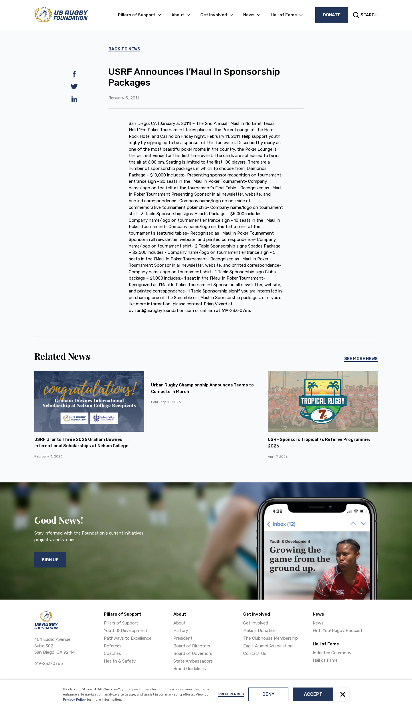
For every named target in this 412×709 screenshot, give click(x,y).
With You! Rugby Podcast (338, 630)
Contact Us (254, 653)
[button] (342, 694)
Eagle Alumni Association (268, 646)
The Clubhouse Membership (270, 638)
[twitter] (74, 86)
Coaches (112, 653)
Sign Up (50, 559)
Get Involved (255, 623)
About (179, 623)
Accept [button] (313, 694)
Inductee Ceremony (332, 652)
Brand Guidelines (189, 668)
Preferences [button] (231, 694)
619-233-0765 (48, 663)
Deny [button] (268, 694)
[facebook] (74, 74)
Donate (331, 14)
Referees (113, 646)
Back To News (124, 49)
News (318, 623)
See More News (361, 358)
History (180, 630)
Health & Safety (120, 661)
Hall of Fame (325, 660)
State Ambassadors (193, 661)
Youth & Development (125, 630)
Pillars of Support (121, 623)
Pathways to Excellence (127, 638)
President (183, 638)
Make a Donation (259, 630)
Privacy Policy (74, 700)
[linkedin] (74, 99)
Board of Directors (191, 646)
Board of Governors (192, 653)
